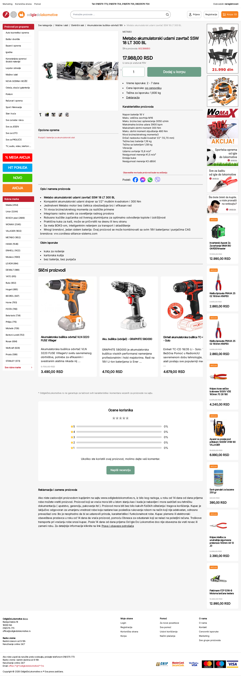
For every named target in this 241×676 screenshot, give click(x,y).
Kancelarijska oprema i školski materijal (16, 60)
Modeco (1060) (13, 257)
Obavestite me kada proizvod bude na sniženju (145, 172)
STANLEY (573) (13, 361)
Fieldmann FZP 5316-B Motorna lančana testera (222, 592)
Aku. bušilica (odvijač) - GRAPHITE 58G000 (127, 339)
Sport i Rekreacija (14, 107)
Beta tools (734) (13, 315)
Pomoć (37, 4)
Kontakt (203, 627)
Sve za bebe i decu (15, 120)
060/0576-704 (142, 4)
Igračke (9, 52)
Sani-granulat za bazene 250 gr (222, 491)
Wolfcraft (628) (13, 348)
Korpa (123, 636)
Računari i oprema (14, 100)
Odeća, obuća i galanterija (18, 87)
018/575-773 (102, 4)
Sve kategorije (45, 25)
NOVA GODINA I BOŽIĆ (17, 81)
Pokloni (9, 94)
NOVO (17, 178)
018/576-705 (128, 4)
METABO (127, 31)
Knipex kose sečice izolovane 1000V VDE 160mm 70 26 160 (220, 391)
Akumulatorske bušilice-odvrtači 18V (105, 25)
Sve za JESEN (12, 126)
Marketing (7, 4)
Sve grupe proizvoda (210, 640)
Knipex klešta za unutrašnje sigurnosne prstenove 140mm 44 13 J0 (222, 541)
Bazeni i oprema (13, 45)
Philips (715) (11, 321)
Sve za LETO (12, 133)
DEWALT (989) (12, 269)
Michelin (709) (12, 328)
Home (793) (11, 302)
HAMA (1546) (12, 244)
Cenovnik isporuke (209, 631)
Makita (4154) (12, 205)
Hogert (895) (12, 289)
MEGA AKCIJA (17, 157)
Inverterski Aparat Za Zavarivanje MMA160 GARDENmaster (220, 245)
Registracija (126, 627)
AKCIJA (17, 188)
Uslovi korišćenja (168, 631)
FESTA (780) (11, 309)
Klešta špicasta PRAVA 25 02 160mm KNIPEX (222, 295)
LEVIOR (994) (12, 263)
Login (123, 623)
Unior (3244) (12, 211)
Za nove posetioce (169, 623)
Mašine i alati (12, 74)
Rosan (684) (11, 341)
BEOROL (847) (12, 296)
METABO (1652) (13, 237)
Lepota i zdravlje (13, 68)
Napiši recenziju (120, 470)
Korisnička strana (23, 4)
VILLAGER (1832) (13, 231)
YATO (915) (11, 276)
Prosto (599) (11, 354)
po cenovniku (153, 88)
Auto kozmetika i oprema (17, 32)
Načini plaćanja (167, 636)
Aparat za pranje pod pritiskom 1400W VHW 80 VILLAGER (223, 442)
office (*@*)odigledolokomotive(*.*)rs (26, 665)
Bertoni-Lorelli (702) (15, 334)
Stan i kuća (11, 113)
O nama (203, 623)
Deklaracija (133, 97)
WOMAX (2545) (13, 224)
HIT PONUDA (17, 168)
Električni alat (77, 25)
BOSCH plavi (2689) (15, 217)
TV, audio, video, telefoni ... (18, 146)
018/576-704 (115, 4)
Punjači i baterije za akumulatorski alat (56, 148)
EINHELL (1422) (13, 250)
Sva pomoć (165, 627)
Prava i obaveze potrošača (118, 526)
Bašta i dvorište (13, 39)
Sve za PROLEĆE (14, 139)
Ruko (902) (11, 282)
